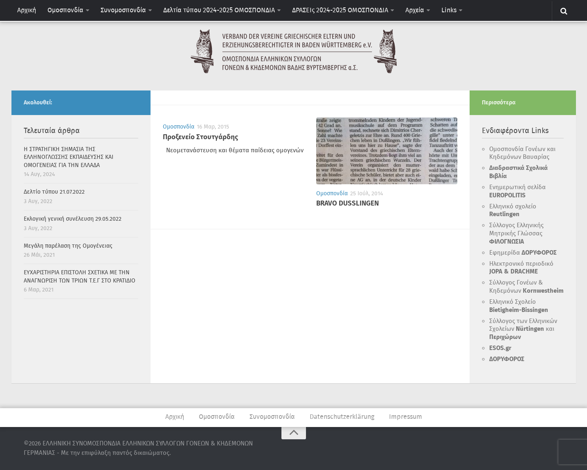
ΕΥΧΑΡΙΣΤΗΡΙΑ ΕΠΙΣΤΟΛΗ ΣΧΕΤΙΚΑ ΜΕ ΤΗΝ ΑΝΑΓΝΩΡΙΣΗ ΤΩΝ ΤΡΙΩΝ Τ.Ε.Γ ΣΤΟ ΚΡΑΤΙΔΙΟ (79, 276)
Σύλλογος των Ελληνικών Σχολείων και (523, 329)
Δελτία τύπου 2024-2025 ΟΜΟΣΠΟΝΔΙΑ (219, 10)
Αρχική (26, 10)
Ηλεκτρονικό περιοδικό (521, 268)
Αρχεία (414, 10)
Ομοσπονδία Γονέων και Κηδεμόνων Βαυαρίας (522, 154)
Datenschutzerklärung (342, 417)
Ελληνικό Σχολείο (518, 306)
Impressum (405, 417)
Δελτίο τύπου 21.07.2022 (54, 192)
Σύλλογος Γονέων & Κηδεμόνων (526, 287)
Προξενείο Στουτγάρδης (200, 137)
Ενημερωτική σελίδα (517, 192)
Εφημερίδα (523, 253)
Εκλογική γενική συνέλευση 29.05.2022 (72, 219)
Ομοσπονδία (65, 10)
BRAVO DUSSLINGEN (347, 203)
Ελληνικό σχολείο (512, 211)
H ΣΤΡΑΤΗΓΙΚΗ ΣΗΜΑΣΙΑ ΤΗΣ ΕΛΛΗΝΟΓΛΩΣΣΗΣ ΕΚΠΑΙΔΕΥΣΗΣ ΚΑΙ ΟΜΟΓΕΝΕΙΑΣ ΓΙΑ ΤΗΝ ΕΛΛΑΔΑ (68, 157)
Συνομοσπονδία (123, 10)
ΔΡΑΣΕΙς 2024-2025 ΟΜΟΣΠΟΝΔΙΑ (340, 10)
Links (449, 10)
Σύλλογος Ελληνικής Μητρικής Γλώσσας (516, 233)
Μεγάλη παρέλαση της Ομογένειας (68, 246)
